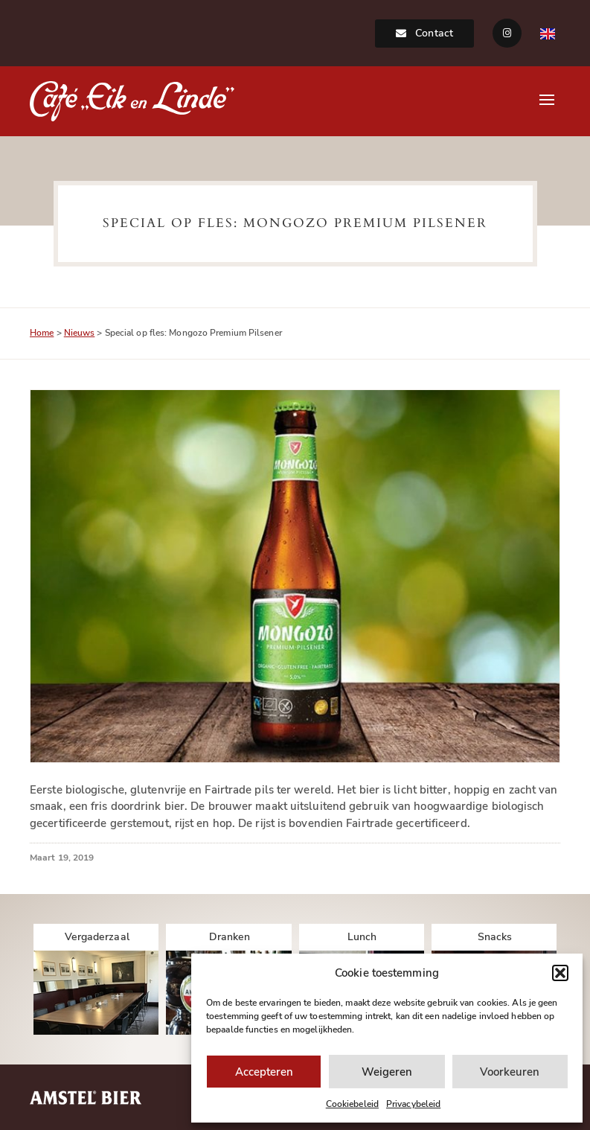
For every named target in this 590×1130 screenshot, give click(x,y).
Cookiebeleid (352, 1104)
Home (42, 333)
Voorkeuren (509, 1071)
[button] (560, 972)
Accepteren (264, 1071)
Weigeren (387, 1071)
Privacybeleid (413, 1104)
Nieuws (79, 333)
